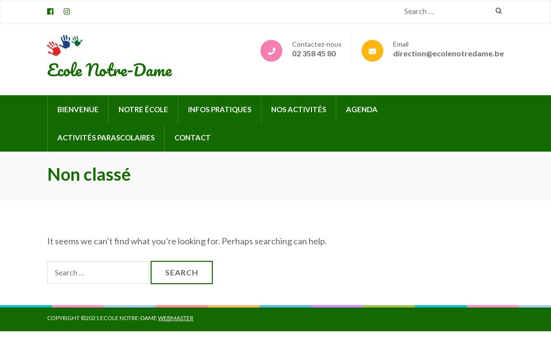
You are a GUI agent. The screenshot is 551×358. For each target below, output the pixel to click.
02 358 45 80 (314, 53)
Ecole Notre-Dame (109, 69)
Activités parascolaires (106, 137)
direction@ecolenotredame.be (448, 53)
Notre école (143, 109)
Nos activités (298, 109)
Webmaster (175, 318)
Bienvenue (78, 109)
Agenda (362, 109)
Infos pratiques (219, 109)
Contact (192, 137)
